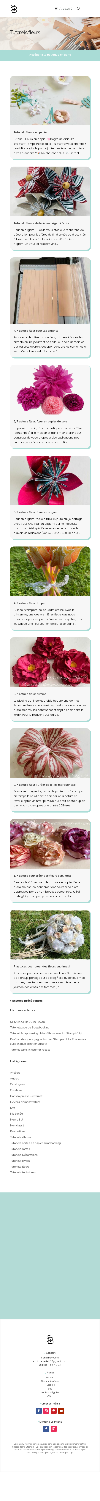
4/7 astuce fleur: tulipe (29, 603)
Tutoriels (50, 1384)
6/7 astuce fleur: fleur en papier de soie (40, 421)
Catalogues (17, 1084)
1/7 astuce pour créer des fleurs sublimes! (42, 876)
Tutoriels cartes (20, 1149)
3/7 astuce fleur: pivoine (30, 694)
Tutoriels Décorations (24, 1155)
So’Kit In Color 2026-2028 (27, 1022)
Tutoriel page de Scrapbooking (29, 1028)
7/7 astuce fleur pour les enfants (36, 331)
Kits (12, 1108)
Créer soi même (50, 1381)
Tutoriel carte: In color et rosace (30, 1050)
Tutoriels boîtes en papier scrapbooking (35, 1143)
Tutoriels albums (20, 1137)
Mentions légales (50, 1392)
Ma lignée (16, 1114)
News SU (16, 1120)
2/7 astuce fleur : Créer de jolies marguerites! (45, 785)
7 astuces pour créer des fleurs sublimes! (42, 966)
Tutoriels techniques (23, 1172)
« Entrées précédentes (26, 1001)
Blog (50, 1388)
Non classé (17, 1125)
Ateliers (15, 1073)
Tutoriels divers (20, 1161)
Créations (16, 1090)
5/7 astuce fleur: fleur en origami (36, 512)
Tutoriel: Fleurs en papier (31, 132)
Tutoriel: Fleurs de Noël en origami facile (41, 223)
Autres (14, 1079)
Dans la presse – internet (26, 1096)
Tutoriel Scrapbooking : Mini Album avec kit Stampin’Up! (46, 1033)
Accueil (50, 1377)
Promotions (17, 1131)
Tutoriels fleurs (19, 1167)
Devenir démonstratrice (25, 1102)
